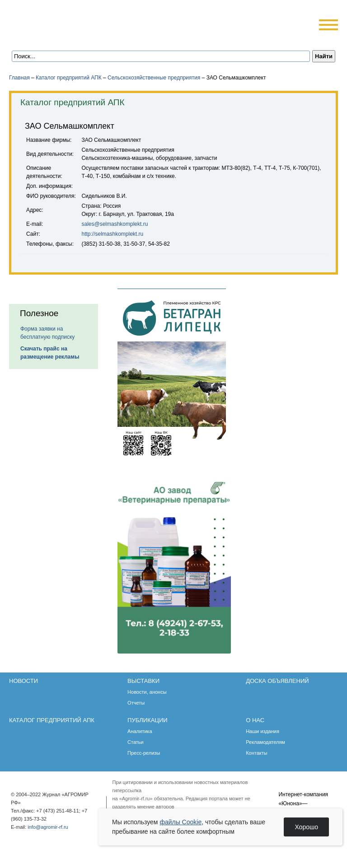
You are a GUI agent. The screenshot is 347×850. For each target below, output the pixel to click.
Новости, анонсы (147, 692)
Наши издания (262, 731)
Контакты (256, 753)
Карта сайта (75, 37)
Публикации (147, 720)
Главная (19, 78)
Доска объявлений (277, 680)
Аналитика (139, 731)
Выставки (143, 680)
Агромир (67, 21)
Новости (23, 680)
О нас (255, 720)
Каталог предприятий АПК (69, 78)
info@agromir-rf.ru (48, 827)
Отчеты (136, 702)
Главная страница (50, 37)
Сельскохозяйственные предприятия (154, 78)
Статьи (135, 742)
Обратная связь (63, 37)
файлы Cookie (180, 822)
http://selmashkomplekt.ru (112, 234)
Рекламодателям (265, 742)
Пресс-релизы (143, 753)
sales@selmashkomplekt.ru (114, 224)
